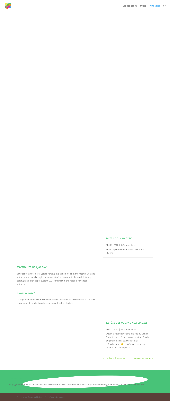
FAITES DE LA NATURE (119, 238)
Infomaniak (59, 397)
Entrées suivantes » (143, 358)
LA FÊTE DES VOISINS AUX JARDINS (127, 322)
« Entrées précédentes (114, 358)
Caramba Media (35, 397)
